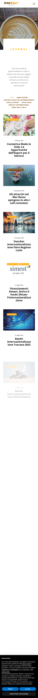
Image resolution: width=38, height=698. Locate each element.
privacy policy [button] (26, 664)
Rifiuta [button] (10, 689)
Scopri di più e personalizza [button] (19, 694)
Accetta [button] (27, 689)
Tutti (12, 97)
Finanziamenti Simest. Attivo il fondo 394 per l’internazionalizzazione (19, 304)
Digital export (12, 102)
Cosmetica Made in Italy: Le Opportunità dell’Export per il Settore (19, 149)
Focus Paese (26, 102)
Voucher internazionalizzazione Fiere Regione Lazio (19, 248)
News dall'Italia (19, 107)
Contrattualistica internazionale (19, 100)
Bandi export (22, 97)
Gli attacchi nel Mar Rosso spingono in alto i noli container (19, 198)
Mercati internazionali (19, 105)
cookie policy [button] (6, 672)
